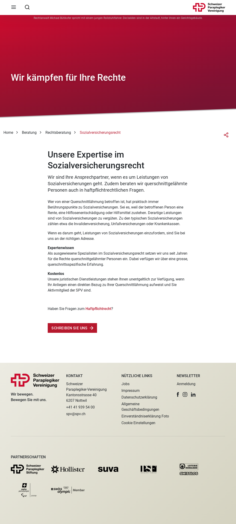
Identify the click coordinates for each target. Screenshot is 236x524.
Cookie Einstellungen (138, 423)
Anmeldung (186, 384)
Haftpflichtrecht (98, 309)
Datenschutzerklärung (139, 397)
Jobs (125, 384)
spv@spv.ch (76, 414)
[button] (178, 394)
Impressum (130, 390)
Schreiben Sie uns (68, 328)
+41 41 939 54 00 (80, 407)
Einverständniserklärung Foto (145, 416)
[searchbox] (27, 7)
